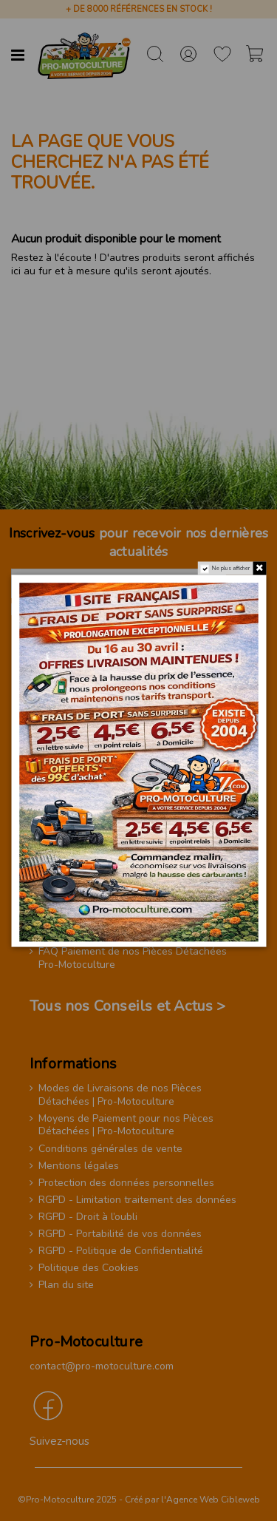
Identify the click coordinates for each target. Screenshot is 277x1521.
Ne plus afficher (231, 568)
